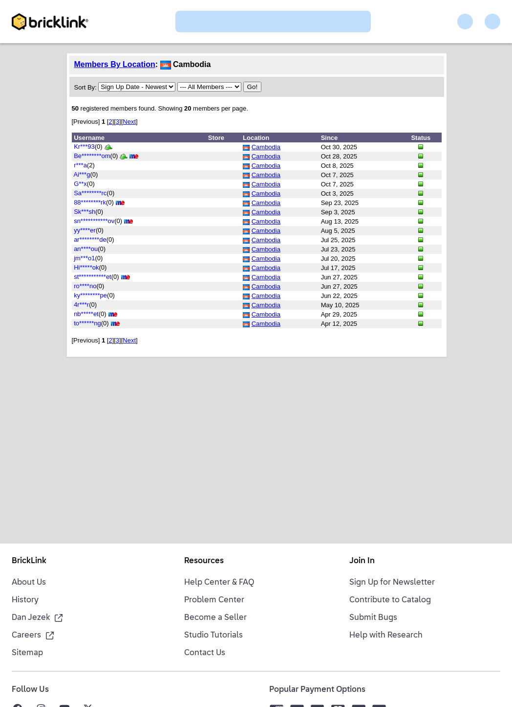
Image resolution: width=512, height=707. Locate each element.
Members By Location (114, 64)
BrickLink (29, 561)
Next (129, 121)
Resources (204, 561)
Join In (362, 561)
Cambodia (266, 147)
